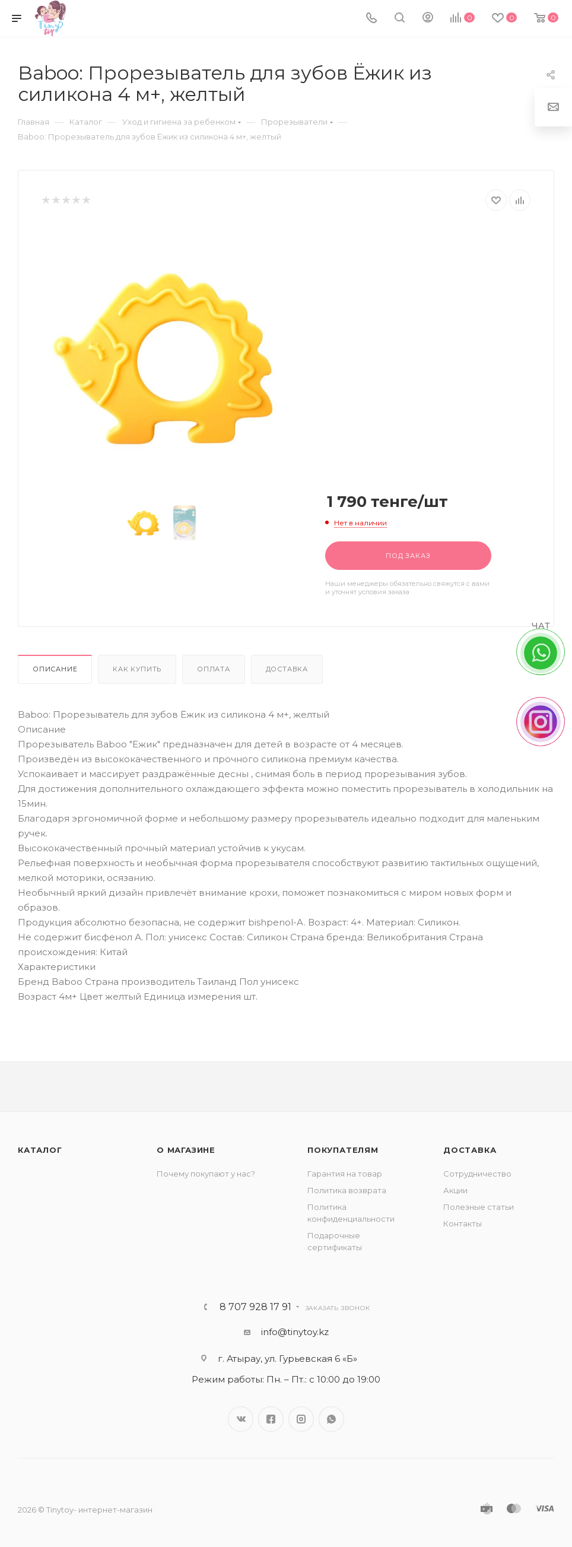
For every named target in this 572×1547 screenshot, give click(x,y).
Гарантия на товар (344, 1173)
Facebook (271, 1419)
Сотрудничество (477, 1173)
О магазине (186, 1150)
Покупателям (343, 1150)
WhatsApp (331, 1419)
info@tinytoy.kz (295, 1331)
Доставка (287, 669)
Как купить (137, 669)
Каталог (40, 1150)
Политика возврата (346, 1190)
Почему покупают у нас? (206, 1173)
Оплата (213, 669)
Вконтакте (240, 1419)
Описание (55, 669)
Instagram (301, 1419)
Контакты (462, 1223)
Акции (455, 1190)
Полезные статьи (478, 1207)
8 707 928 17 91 (255, 1307)
